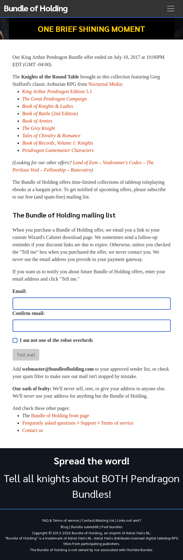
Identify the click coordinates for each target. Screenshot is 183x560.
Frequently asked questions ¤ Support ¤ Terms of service (78, 423)
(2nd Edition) (50, 113)
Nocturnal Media (105, 84)
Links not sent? (129, 520)
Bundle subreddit (85, 526)
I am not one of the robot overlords (56, 340)
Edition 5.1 (57, 91)
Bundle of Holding (35, 7)
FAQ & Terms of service (60, 520)
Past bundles (111, 526)
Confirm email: (29, 313)
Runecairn (81, 169)
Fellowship (55, 169)
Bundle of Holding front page (60, 415)
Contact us (32, 430)
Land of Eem (85, 162)
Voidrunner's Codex (122, 162)
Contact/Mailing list (98, 520)
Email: (20, 291)
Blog (64, 526)
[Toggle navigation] (170, 8)
